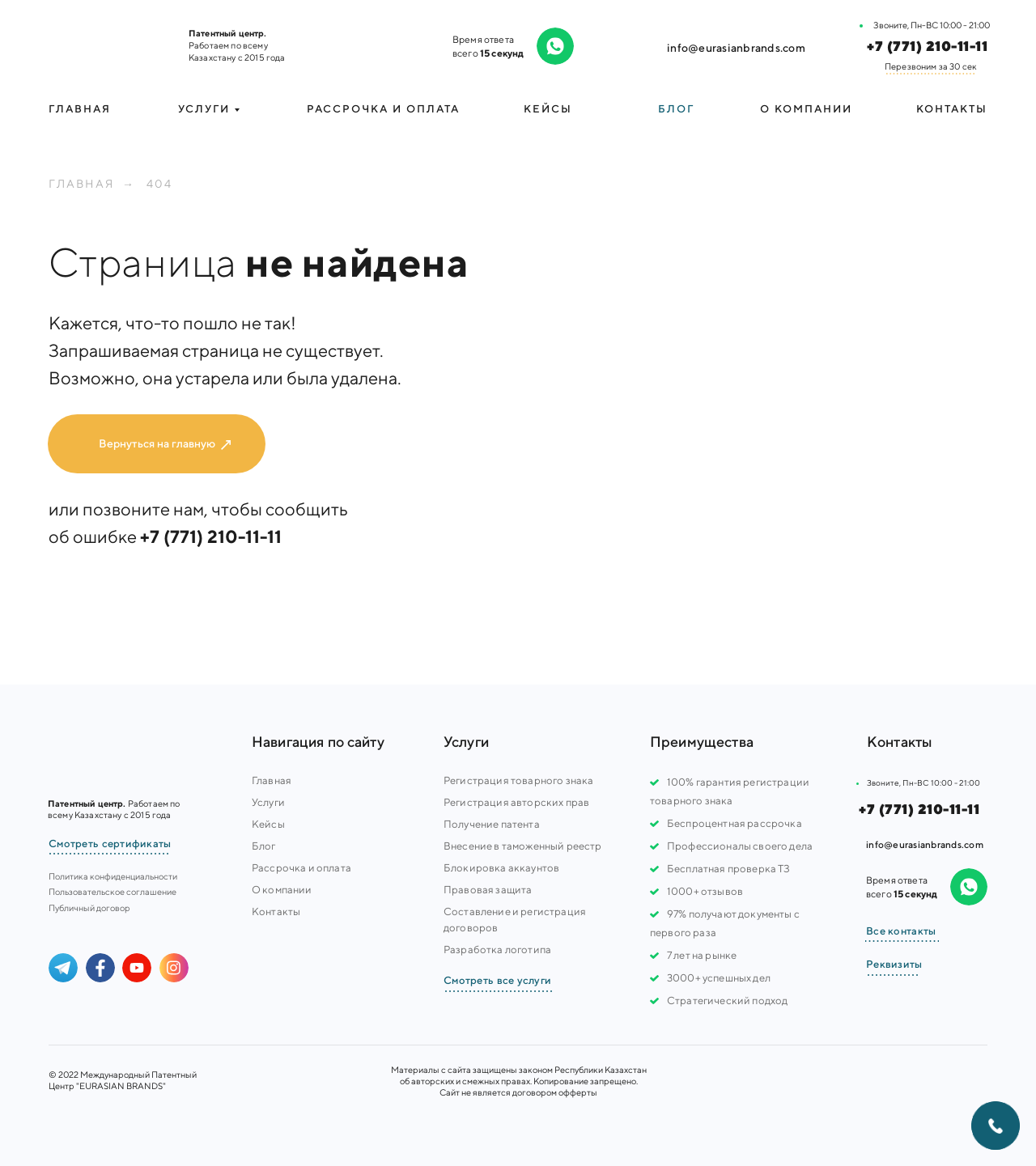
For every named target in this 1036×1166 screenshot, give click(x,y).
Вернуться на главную (157, 443)
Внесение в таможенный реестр (522, 846)
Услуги (268, 802)
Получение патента (492, 824)
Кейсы (548, 109)
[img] (106, 44)
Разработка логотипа (497, 949)
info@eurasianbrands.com (736, 47)
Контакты (951, 109)
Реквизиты (894, 964)
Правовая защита (488, 890)
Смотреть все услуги (497, 980)
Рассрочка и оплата (383, 109)
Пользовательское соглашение (112, 891)
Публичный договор (89, 907)
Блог (676, 109)
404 (159, 183)
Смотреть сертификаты (110, 843)
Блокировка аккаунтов (501, 868)
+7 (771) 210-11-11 (927, 46)
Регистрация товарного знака (518, 780)
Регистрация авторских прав (516, 802)
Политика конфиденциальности (113, 876)
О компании (806, 109)
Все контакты (901, 931)
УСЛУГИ (204, 109)
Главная (80, 109)
